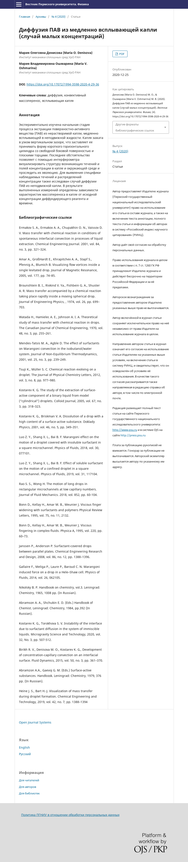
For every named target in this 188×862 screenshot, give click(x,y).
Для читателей (29, 780)
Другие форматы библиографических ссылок (135, 127)
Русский (25, 754)
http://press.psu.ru (133, 435)
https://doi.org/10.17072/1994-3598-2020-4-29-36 (63, 84)
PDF (121, 54)
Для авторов (27, 787)
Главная (24, 17)
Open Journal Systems (35, 722)
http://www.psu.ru (124, 430)
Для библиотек (29, 793)
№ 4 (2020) (59, 17)
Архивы (41, 17)
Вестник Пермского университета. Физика (57, 4)
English (24, 747)
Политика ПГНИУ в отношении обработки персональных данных (70, 815)
